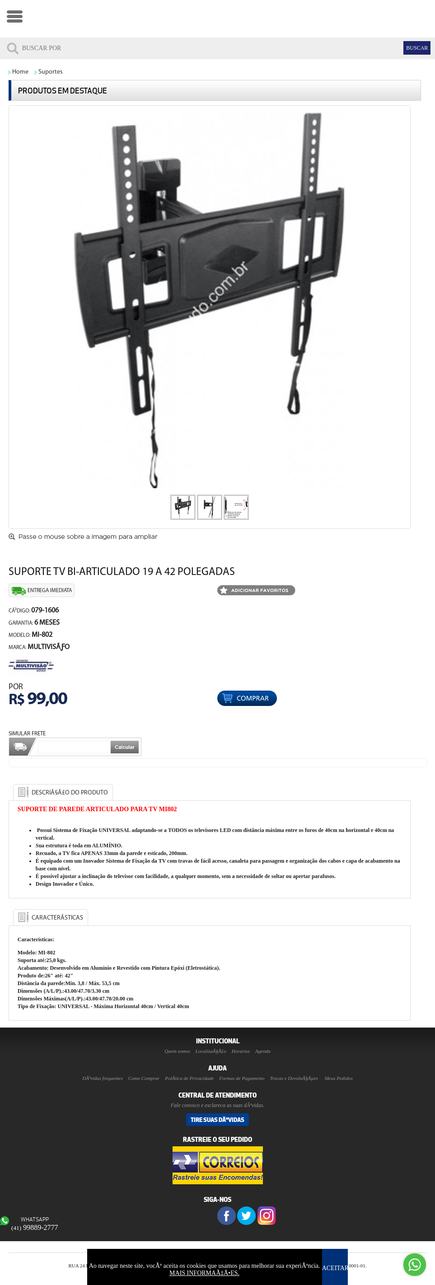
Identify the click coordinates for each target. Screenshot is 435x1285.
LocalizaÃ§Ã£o (211, 1051)
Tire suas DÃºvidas (217, 1120)
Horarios (241, 1051)
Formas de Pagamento (241, 1078)
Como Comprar (143, 1078)
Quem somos (177, 1051)
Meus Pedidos (339, 1078)
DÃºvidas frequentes (102, 1078)
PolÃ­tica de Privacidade (189, 1078)
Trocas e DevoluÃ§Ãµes (294, 1078)
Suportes (50, 72)
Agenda (263, 1051)
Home (20, 72)
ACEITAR (335, 1268)
